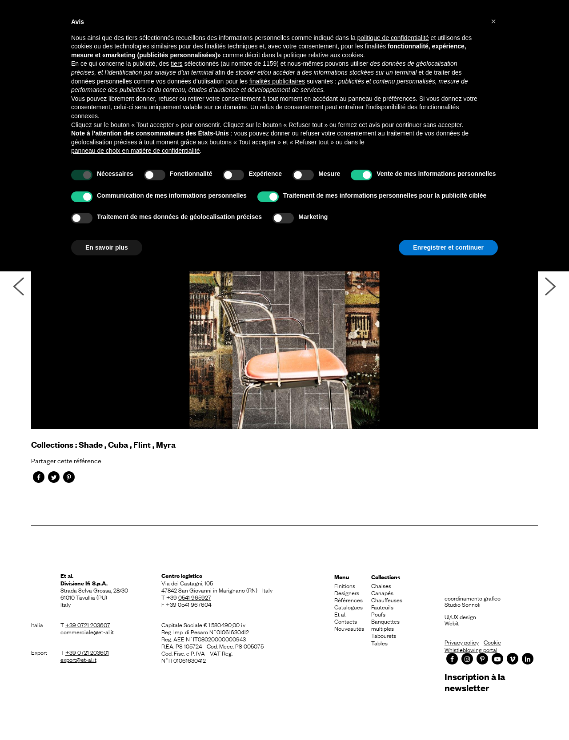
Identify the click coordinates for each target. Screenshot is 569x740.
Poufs (378, 613)
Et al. (340, 613)
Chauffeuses (386, 599)
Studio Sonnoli (463, 604)
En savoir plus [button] (106, 247)
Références (348, 599)
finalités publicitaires (277, 81)
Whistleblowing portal (471, 649)
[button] (493, 21)
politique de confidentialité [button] (393, 37)
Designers (346, 592)
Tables (379, 642)
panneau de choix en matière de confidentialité (135, 150)
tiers (176, 63)
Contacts (345, 621)
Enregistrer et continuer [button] (448, 247)
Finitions (344, 585)
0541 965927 (194, 597)
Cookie (492, 641)
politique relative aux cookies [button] (323, 55)
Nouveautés (349, 628)
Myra (166, 444)
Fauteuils (382, 606)
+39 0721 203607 (87, 624)
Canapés (382, 592)
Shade (91, 444)
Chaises (381, 585)
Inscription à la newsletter (475, 682)
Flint (142, 444)
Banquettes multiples (385, 624)
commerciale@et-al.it (87, 631)
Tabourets (383, 635)
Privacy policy (462, 641)
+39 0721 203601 (87, 652)
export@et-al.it (78, 659)
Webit (452, 622)
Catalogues (348, 606)
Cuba (118, 444)
